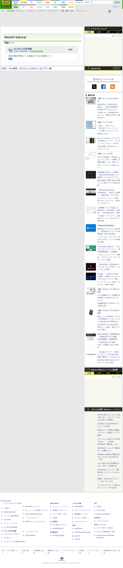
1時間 (89, 32)
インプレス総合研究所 (11, 516)
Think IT (7, 508)
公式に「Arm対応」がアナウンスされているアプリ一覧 (26, 68)
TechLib (77, 539)
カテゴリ (110, 14)
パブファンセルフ (103, 521)
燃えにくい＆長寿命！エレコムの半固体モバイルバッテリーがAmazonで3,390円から (108, 318)
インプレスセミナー (32, 518)
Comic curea (101, 510)
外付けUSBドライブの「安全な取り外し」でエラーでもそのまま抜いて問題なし (108, 417)
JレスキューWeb (80, 518)
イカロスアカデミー (81, 521)
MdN (73, 525)
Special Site (96, 68)
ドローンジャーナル (10, 523)
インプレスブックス (32, 532)
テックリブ (76, 536)
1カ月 (118, 32)
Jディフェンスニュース (82, 510)
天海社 (99, 506)
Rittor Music (54, 503)
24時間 (98, 32)
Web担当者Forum (10, 512)
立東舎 (55, 518)
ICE (95, 503)
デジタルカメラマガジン (12, 534)
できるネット (8, 538)
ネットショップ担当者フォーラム (36, 510)
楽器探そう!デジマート (60, 510)
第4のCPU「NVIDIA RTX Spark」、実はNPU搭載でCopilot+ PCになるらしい (107, 106)
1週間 (108, 32)
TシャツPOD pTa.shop (105, 528)
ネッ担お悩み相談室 (10, 527)
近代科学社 (54, 532)
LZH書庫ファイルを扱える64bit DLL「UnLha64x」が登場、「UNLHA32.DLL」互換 (108, 210)
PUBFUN (97, 518)
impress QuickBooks (103, 514)
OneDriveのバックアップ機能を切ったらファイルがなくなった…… (108, 472)
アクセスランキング (99, 29)
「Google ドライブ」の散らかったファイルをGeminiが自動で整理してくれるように (108, 354)
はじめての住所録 (23, 48)
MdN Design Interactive (82, 532)
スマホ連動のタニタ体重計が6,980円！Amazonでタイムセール (108, 297)
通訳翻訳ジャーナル (81, 514)
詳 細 (70, 50)
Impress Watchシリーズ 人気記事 (104, 370)
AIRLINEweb (79, 506)
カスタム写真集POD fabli (106, 532)
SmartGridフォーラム (32, 506)
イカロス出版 (76, 503)
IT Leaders (7, 519)
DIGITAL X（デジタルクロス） (35, 521)
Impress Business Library (33, 514)
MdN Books (78, 528)
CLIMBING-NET (58, 528)
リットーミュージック (60, 506)
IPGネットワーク (100, 525)
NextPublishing (30, 535)
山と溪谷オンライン (59, 525)
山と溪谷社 (54, 521)
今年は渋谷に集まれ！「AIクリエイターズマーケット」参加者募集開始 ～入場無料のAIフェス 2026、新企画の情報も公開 (108, 252)
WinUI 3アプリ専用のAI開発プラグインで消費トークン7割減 (108, 432)
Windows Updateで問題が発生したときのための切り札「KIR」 (108, 456)
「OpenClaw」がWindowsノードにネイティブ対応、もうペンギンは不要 (108, 266)
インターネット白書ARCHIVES (14, 541)
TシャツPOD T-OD (60, 514)
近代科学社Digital (58, 535)
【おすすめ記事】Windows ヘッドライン (106, 409)
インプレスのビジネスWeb (12, 503)
